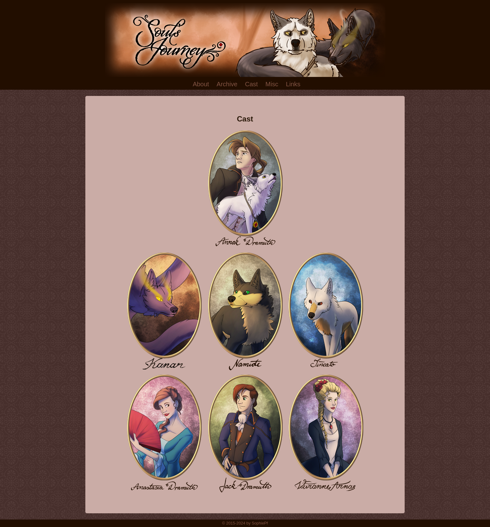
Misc (271, 84)
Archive (226, 84)
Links (293, 84)
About (201, 84)
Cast (251, 84)
